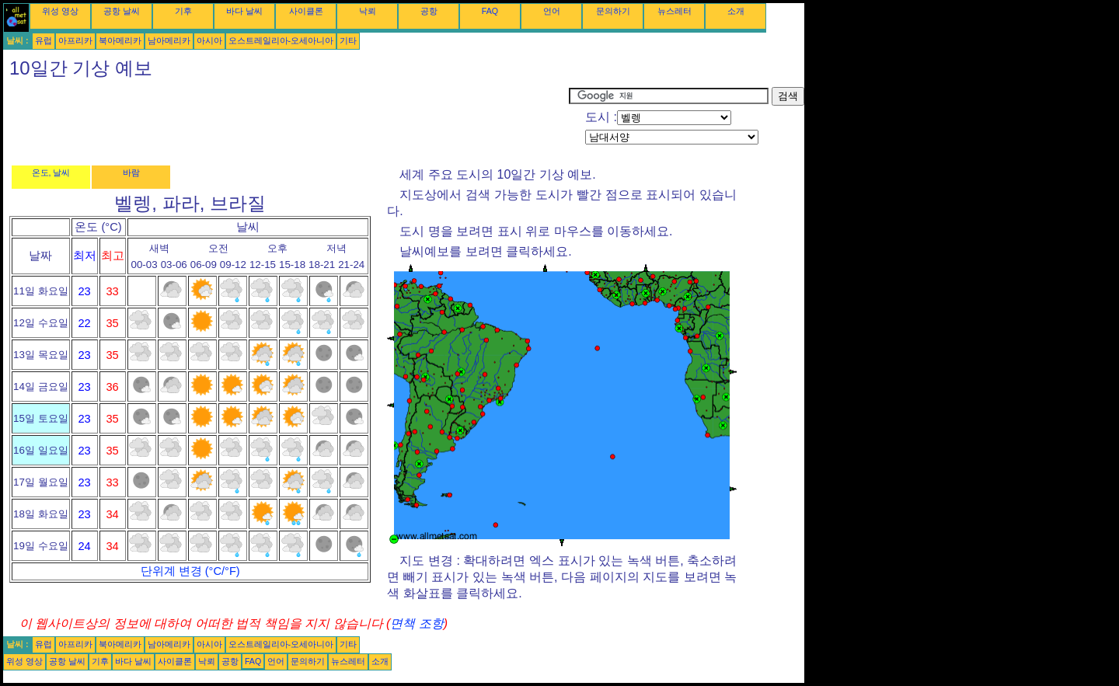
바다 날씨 (244, 11)
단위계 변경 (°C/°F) (190, 571)
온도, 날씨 (51, 172)
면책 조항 (416, 623)
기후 (183, 11)
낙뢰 (367, 11)
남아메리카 (169, 40)
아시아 (209, 40)
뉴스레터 (674, 11)
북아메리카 (120, 40)
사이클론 (306, 11)
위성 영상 (60, 11)
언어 (551, 11)
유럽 (43, 40)
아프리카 (75, 40)
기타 (348, 40)
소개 (735, 11)
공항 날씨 (121, 11)
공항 (428, 11)
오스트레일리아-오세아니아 (281, 40)
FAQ (490, 11)
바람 (131, 172)
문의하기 (613, 11)
